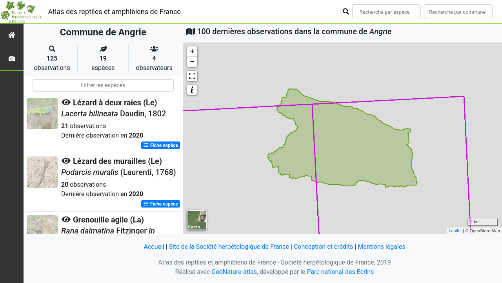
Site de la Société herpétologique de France (229, 246)
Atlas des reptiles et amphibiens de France (114, 11)
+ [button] (192, 51)
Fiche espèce (160, 145)
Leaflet (455, 230)
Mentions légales (381, 246)
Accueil (154, 246)
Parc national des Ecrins (340, 272)
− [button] (192, 61)
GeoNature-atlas (234, 272)
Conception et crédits (323, 246)
